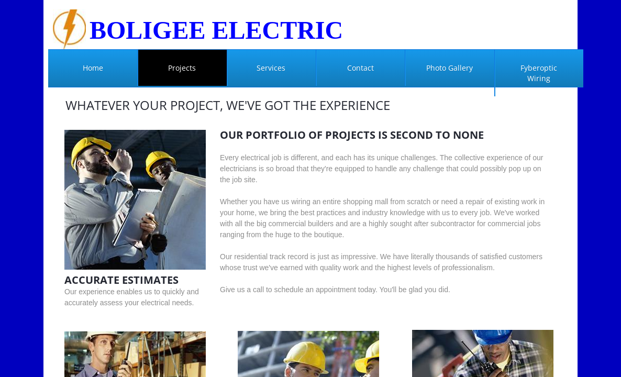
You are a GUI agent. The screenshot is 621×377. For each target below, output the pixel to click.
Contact (360, 68)
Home (93, 68)
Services (271, 68)
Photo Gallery (449, 68)
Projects (182, 68)
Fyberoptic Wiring (538, 73)
